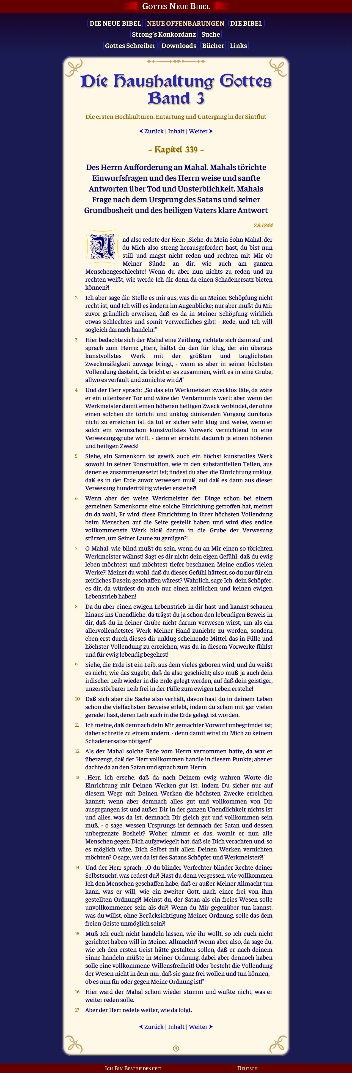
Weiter (201, 131)
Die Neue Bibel (115, 22)
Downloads (178, 45)
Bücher (213, 45)
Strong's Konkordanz (164, 33)
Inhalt (176, 131)
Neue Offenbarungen (186, 22)
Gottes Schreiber (130, 45)
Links (238, 45)
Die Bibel (246, 22)
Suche (211, 33)
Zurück (151, 131)
